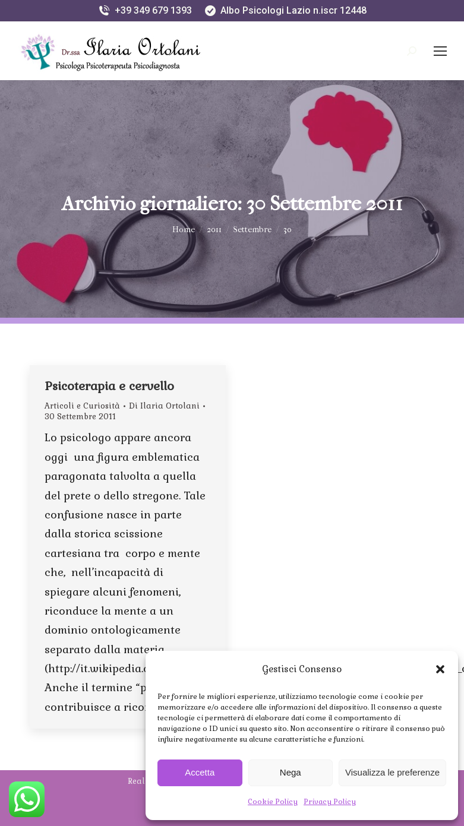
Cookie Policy (273, 801)
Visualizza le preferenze (392, 772)
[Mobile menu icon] (440, 51)
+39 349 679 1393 (144, 10)
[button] (440, 669)
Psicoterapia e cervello (109, 386)
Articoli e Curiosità (82, 406)
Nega (290, 772)
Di (164, 406)
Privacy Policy (330, 801)
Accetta (199, 772)
